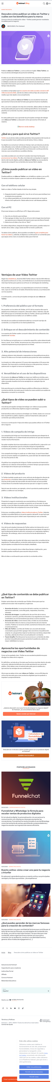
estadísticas (12, 279)
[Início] (22, 2)
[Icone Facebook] (3, 1008)
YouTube (12, 335)
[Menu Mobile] (2, 3)
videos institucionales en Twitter (32, 512)
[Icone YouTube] (15, 1008)
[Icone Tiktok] (22, 1008)
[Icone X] (7, 1008)
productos (7, 479)
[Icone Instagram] (18, 1008)
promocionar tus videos (9, 158)
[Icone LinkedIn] (11, 1008)
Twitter (3, 138)
